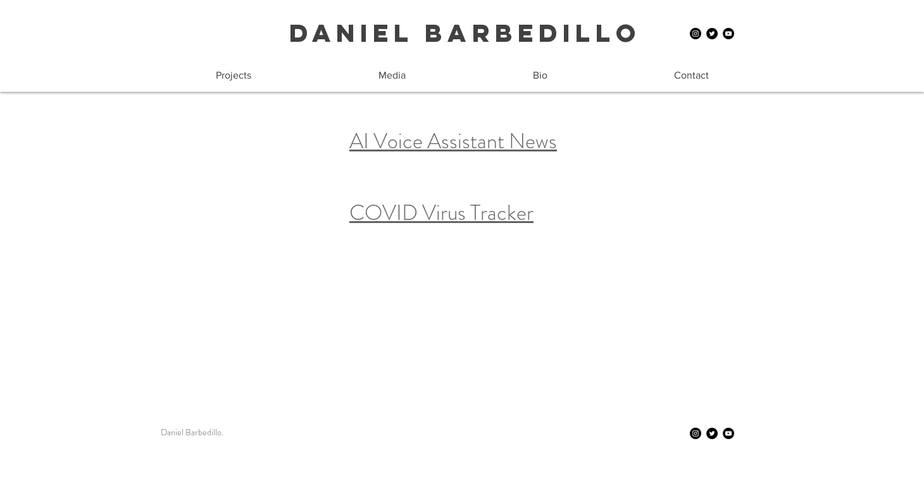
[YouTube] (728, 33)
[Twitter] (712, 33)
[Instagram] (695, 33)
